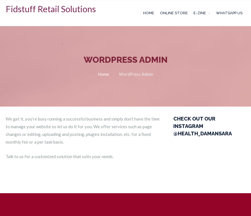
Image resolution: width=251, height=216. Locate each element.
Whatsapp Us (229, 13)
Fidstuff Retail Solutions (51, 9)
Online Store (174, 13)
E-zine (200, 13)
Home (148, 13)
